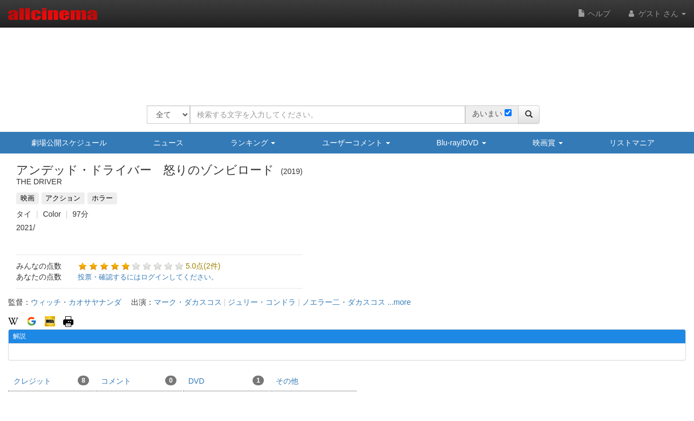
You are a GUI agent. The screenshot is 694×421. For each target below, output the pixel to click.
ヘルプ (594, 13)
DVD (226, 380)
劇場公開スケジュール (69, 142)
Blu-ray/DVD (461, 142)
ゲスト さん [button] (656, 13)
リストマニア (632, 142)
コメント (138, 380)
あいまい (487, 113)
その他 (287, 381)
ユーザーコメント (356, 142)
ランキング (253, 142)
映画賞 (548, 142)
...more (399, 302)
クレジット (51, 380)
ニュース (168, 142)
